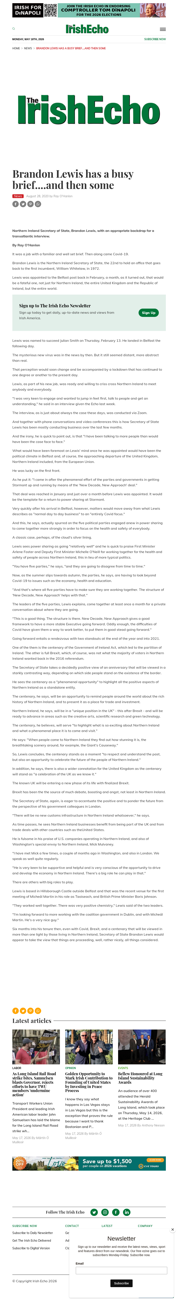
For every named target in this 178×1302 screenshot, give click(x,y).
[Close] (172, 1229)
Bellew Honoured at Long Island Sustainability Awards (140, 1078)
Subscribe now (155, 39)
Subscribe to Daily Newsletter (32, 1233)
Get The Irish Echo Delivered (31, 1240)
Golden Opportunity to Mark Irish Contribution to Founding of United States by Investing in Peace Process (89, 1082)
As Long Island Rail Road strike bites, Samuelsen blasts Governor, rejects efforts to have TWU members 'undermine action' (34, 1084)
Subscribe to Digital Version (31, 1248)
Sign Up (148, 313)
